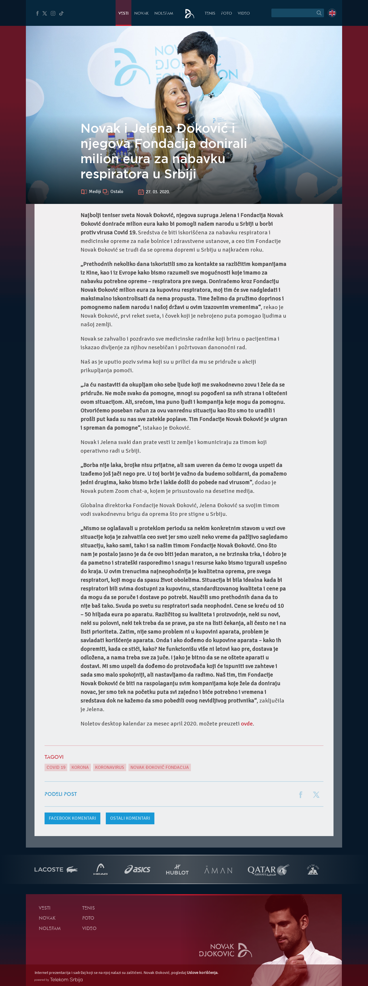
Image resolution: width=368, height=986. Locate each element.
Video (244, 13)
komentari (72, 818)
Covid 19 (56, 767)
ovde (247, 723)
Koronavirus (109, 767)
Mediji (95, 192)
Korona (80, 767)
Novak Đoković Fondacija (160, 767)
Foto (226, 13)
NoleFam (163, 13)
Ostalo (116, 192)
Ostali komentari (130, 818)
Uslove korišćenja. (202, 972)
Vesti (123, 13)
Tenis (210, 13)
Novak (141, 13)
